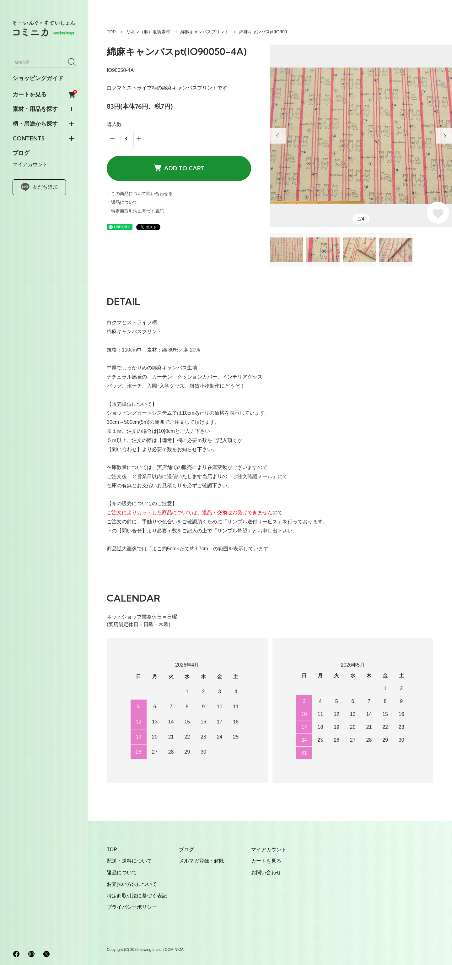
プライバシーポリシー (132, 907)
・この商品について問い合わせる (140, 193)
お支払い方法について (132, 884)
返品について (122, 872)
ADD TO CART (179, 168)
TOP (111, 31)
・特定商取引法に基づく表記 (135, 211)
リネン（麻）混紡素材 (148, 31)
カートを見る (44, 94)
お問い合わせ (266, 872)
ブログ (21, 153)
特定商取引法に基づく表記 (137, 895)
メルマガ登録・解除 (201, 861)
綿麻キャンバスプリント (204, 31)
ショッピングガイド (38, 78)
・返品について (122, 202)
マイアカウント (30, 164)
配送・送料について (129, 861)
